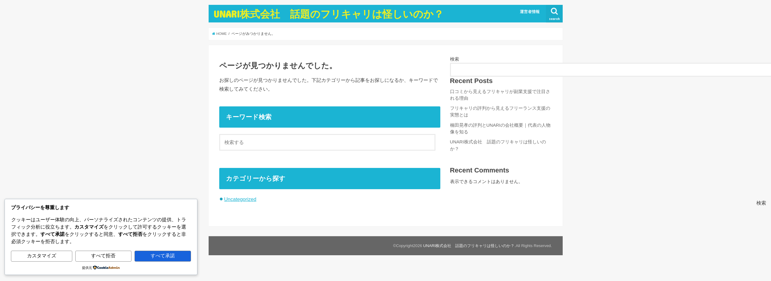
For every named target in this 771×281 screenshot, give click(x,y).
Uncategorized (240, 199)
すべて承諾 (163, 255)
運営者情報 (530, 11)
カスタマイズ (41, 255)
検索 (454, 59)
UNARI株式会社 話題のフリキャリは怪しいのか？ (328, 14)
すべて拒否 (103, 255)
